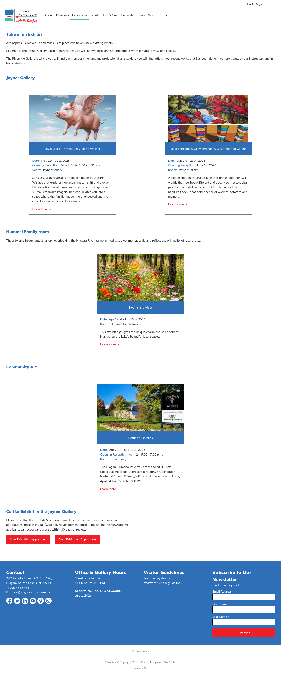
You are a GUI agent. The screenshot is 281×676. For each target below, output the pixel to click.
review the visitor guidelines (163, 583)
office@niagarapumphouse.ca (30, 592)
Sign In (260, 4)
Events (94, 15)
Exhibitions (79, 15)
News (152, 15)
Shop (141, 15)
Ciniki (146, 668)
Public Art (128, 15)
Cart (250, 4)
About (48, 15)
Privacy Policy (140, 651)
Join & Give (110, 15)
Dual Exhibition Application (77, 539)
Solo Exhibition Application (28, 539)
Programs (62, 15)
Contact (164, 15)
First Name (220, 604)
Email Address (223, 591)
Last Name (220, 616)
